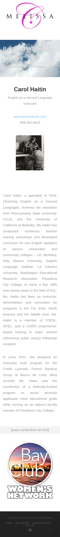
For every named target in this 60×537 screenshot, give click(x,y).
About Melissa (22, 523)
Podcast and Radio (41, 523)
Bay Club (30, 525)
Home (9, 523)
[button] (30, 37)
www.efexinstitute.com (30, 116)
